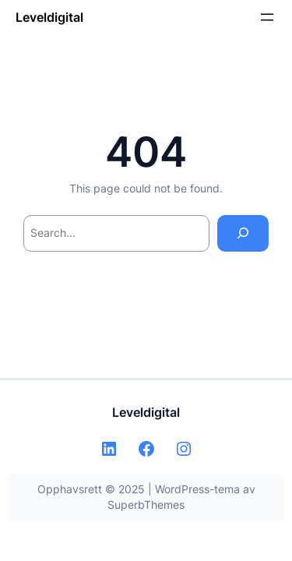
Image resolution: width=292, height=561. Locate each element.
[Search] (243, 233)
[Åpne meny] (267, 17)
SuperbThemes (146, 504)
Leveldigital (49, 17)
